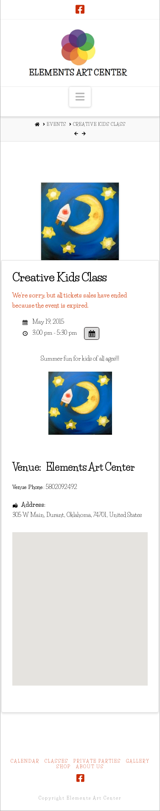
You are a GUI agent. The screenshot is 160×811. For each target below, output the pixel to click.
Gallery (138, 761)
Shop (63, 766)
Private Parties (97, 761)
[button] (80, 97)
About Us (90, 766)
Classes (56, 761)
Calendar (25, 761)
